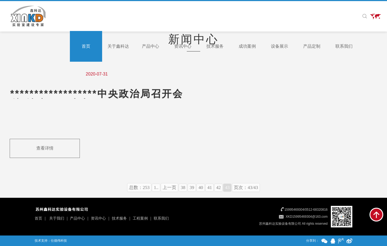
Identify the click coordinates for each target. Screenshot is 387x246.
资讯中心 (182, 46)
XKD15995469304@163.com (307, 217)
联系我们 (344, 46)
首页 (86, 46)
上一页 (169, 193)
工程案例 (140, 218)
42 (218, 193)
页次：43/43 (246, 193)
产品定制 (311, 46)
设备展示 (279, 46)
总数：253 (139, 193)
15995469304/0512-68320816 (306, 210)
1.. (156, 193)
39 (191, 193)
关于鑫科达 (118, 46)
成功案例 (247, 46)
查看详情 (44, 148)
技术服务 (215, 46)
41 (209, 193)
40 (200, 193)
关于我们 (56, 218)
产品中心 (150, 46)
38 (183, 193)
